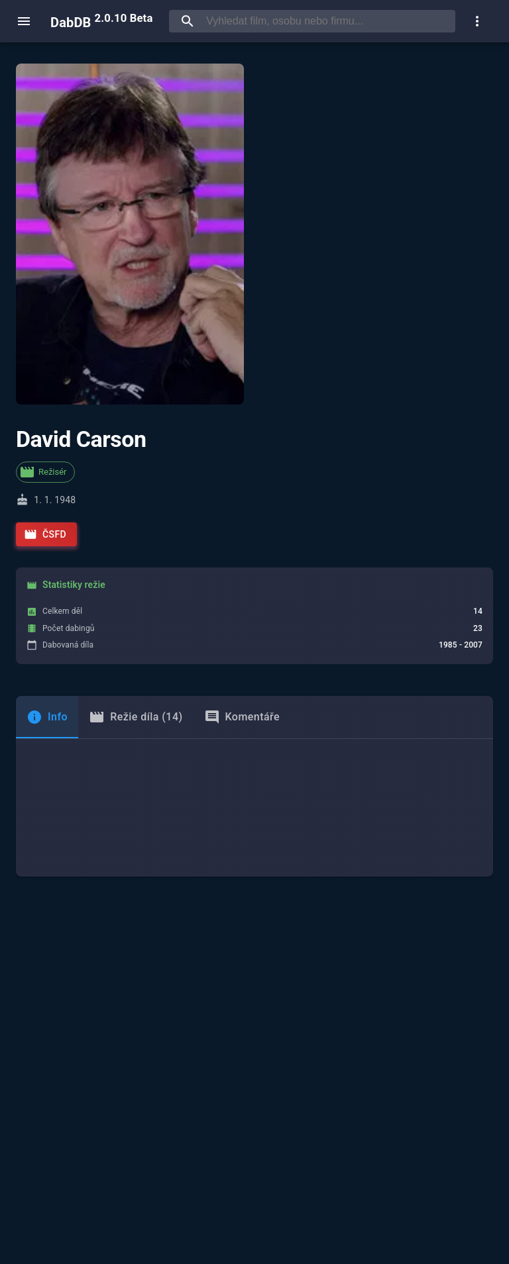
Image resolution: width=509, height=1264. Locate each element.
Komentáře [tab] (242, 717)
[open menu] (24, 21)
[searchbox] (328, 21)
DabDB (101, 21)
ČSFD (45, 534)
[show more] (477, 21)
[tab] (47, 717)
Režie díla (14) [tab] (135, 717)
